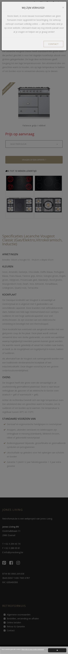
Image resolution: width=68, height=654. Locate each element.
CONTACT (53, 44)
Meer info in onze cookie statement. (32, 650)
